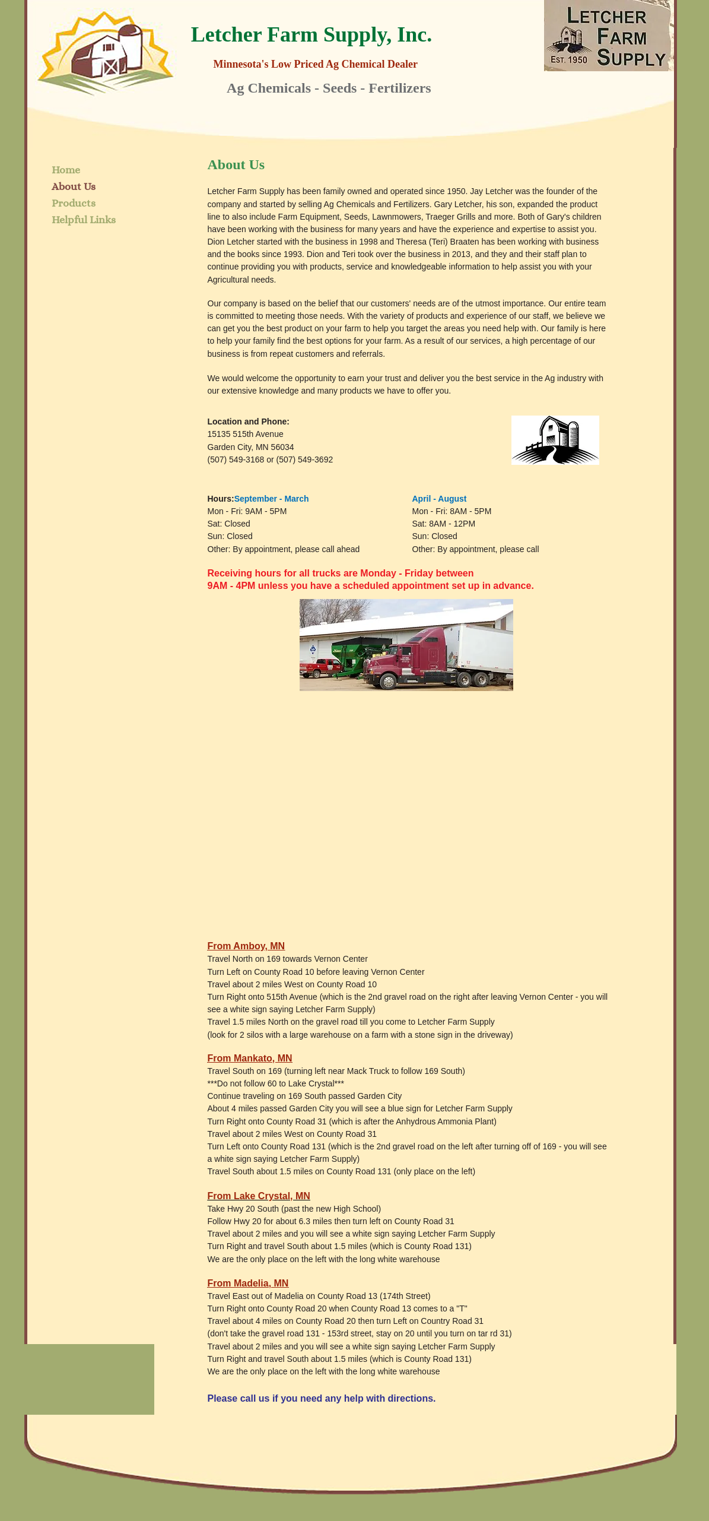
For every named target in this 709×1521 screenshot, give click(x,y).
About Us (74, 186)
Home (66, 170)
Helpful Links (84, 220)
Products (74, 203)
